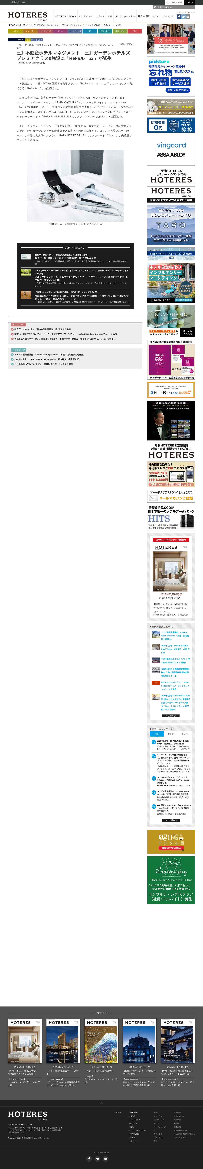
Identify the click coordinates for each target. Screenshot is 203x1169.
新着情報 (177, 1112)
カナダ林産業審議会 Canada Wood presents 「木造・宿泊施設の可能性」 (49, 354)
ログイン (189, 2)
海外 (135, 31)
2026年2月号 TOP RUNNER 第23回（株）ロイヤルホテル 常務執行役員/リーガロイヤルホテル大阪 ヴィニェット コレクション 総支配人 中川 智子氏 (175, 703)
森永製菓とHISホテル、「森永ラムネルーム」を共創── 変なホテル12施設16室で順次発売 (174, 808)
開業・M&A (119, 31)
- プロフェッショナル (137, 1130)
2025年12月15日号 (139, 1067)
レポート (99, 16)
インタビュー (85, 16)
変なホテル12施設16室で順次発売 (171, 814)
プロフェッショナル (125, 16)
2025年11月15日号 (178, 1067)
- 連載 (131, 1127)
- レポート (133, 1123)
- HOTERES (133, 1112)
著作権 (176, 1123)
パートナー (168, 16)
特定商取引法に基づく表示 (184, 1134)
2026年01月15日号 (101, 1067)
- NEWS (132, 1116)
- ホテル (132, 1138)
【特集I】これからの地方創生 (98, 1071)
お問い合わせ (179, 1116)
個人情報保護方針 (181, 1130)
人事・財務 (105, 31)
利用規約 (177, 1127)
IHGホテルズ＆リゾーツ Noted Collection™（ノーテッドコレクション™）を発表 (175, 686)
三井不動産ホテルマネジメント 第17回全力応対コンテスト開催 (43, 364)
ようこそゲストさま (174, 2)
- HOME (118, 1112)
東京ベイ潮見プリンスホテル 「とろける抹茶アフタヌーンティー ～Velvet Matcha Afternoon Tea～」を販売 (65, 334)
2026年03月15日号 (25, 1067)
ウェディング (45, 31)
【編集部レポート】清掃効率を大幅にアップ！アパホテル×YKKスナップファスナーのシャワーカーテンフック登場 (173, 769)
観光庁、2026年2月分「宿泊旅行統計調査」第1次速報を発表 (61, 255)
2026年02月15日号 (63, 1067)
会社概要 (177, 1120)
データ (60, 31)
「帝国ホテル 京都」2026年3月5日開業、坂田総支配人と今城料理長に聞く (67, 292)
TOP (13, 25)
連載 (109, 16)
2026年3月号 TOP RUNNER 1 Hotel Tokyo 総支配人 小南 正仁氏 (46, 359)
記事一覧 (21, 25)
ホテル (156, 16)
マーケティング (75, 31)
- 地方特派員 (134, 1134)
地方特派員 (143, 16)
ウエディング (159, 1120)
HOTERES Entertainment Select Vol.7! (173, 785)
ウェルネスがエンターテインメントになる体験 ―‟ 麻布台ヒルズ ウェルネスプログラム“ (173, 780)
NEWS (72, 16)
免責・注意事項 (180, 1138)
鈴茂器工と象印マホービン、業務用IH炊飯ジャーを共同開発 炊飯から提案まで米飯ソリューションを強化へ (64, 339)
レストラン (30, 31)
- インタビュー (135, 1120)
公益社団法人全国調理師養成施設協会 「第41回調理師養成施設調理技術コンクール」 (175, 672)
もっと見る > (171, 716)
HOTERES (60, 16)
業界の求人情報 (18, 2)
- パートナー (134, 1141)
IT (90, 31)
